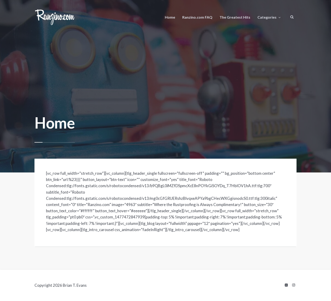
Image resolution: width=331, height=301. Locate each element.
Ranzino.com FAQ (197, 17)
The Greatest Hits (235, 17)
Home (170, 17)
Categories (267, 17)
